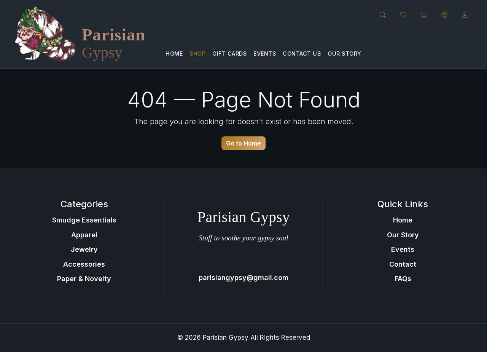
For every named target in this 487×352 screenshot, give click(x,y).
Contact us (302, 53)
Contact (402, 264)
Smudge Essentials (84, 220)
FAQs (403, 279)
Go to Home (243, 143)
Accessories (84, 264)
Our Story (344, 53)
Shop (197, 53)
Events (264, 53)
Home (174, 53)
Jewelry (84, 249)
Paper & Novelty (84, 279)
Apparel (84, 235)
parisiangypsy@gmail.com (243, 278)
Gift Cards (229, 53)
